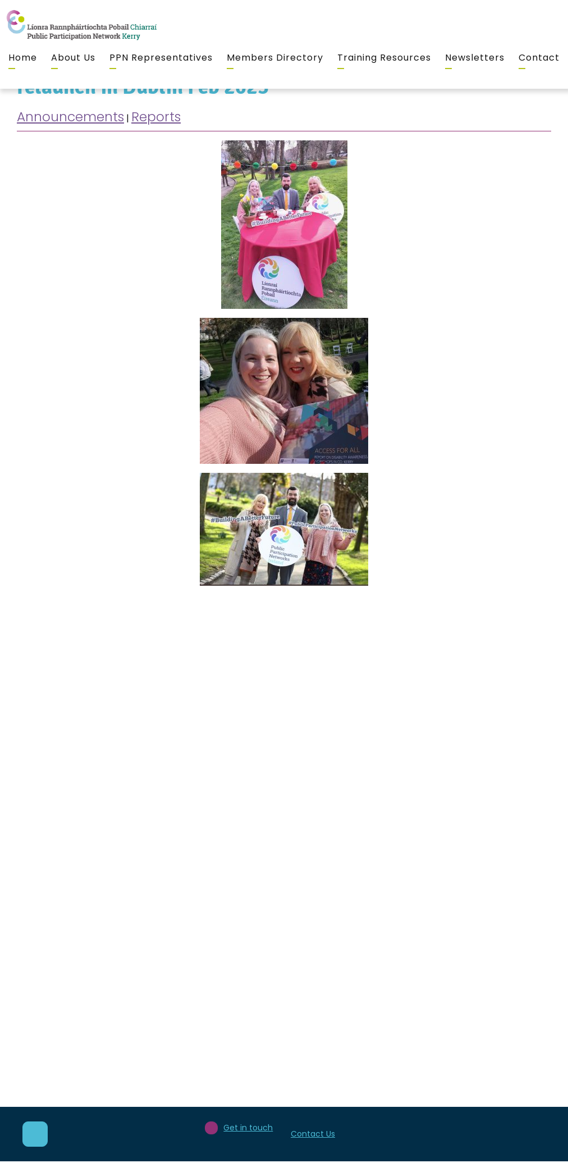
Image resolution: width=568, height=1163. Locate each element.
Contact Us (313, 1133)
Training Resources (384, 57)
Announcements (70, 116)
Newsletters (475, 57)
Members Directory (275, 57)
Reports (156, 116)
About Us (73, 57)
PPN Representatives (161, 57)
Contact (539, 57)
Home (22, 57)
